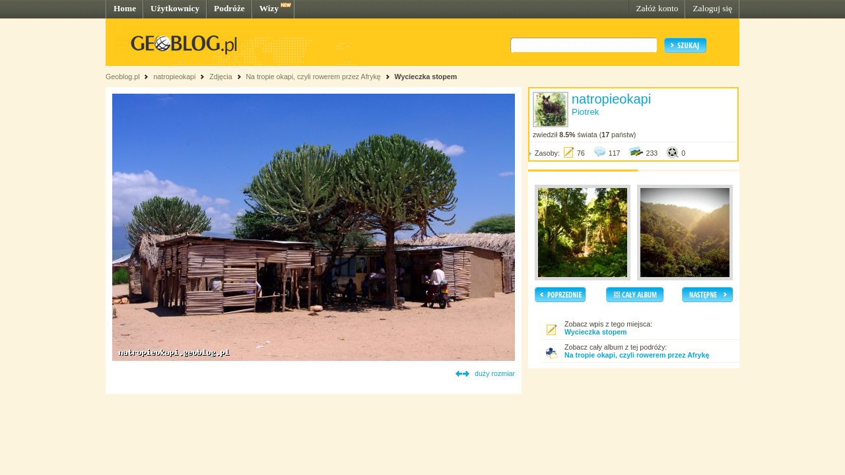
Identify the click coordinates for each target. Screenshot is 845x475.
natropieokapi (174, 76)
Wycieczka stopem (426, 76)
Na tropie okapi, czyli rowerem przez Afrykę (313, 76)
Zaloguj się (712, 8)
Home (125, 8)
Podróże (229, 8)
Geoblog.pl (123, 76)
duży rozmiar (495, 373)
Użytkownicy (175, 8)
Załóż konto (657, 8)
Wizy (269, 8)
